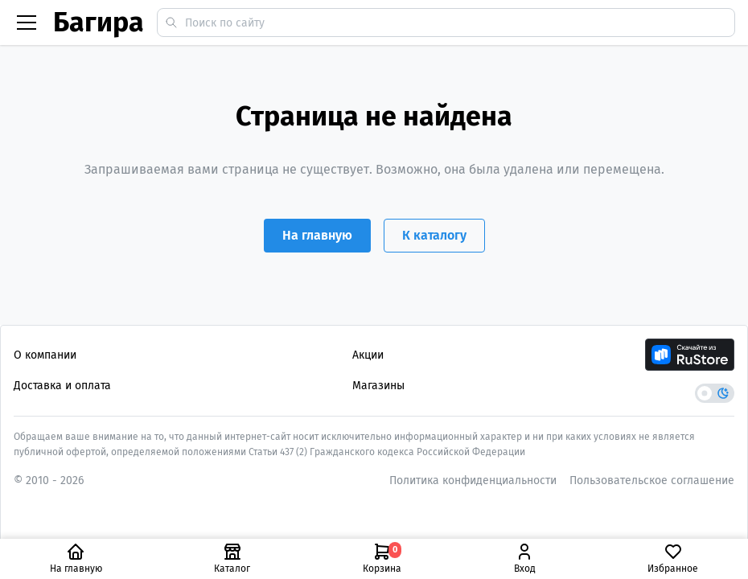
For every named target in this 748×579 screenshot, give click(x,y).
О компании (45, 355)
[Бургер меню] (26, 22)
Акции (368, 355)
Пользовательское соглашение (651, 480)
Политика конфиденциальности (473, 480)
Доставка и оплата (62, 385)
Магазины (378, 385)
